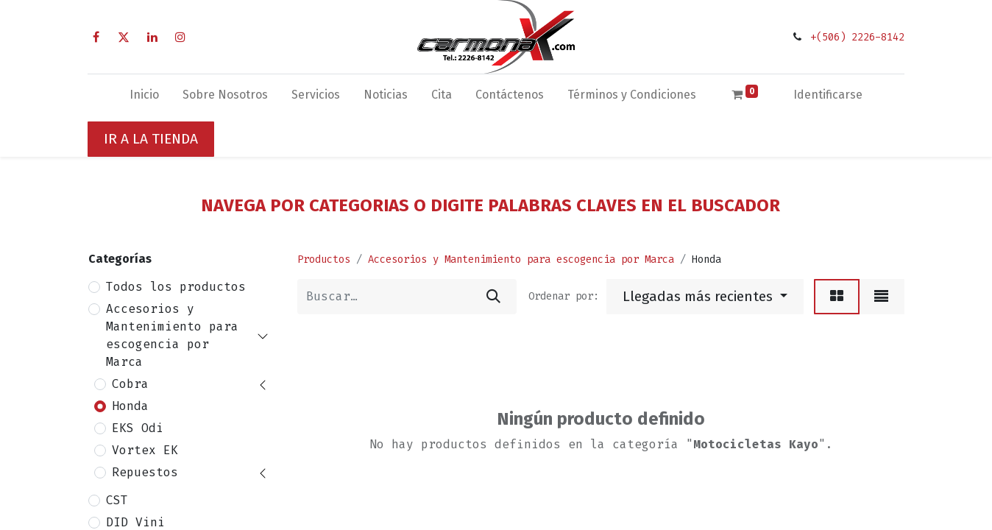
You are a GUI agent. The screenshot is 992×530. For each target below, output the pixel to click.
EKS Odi (137, 428)
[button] (705, 296)
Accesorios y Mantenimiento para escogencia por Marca (172, 335)
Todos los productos (176, 286)
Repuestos (145, 472)
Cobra (130, 384)
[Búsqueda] (493, 296)
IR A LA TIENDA (151, 138)
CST (117, 500)
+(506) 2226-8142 (857, 37)
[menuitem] (144, 97)
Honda (130, 406)
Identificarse (827, 95)
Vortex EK (145, 450)
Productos (323, 259)
